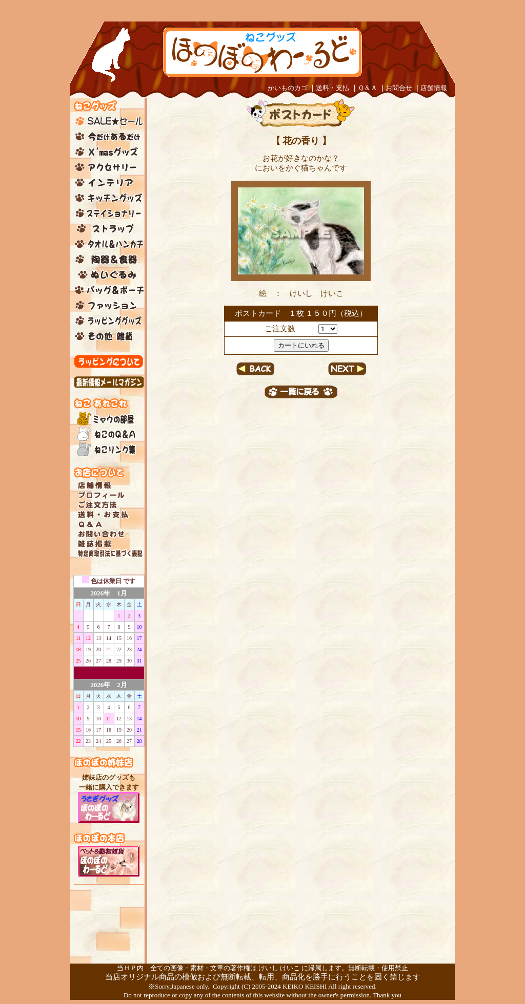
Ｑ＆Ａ (367, 88)
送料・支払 (332, 88)
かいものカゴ (288, 88)
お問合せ (399, 88)
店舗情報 (433, 88)
